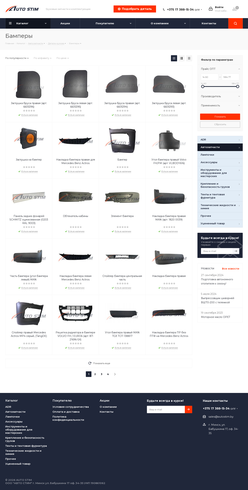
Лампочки (12, 416)
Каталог (11, 400)
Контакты (106, 411)
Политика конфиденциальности (68, 418)
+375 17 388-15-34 (183, 9)
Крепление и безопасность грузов (24, 439)
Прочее (10, 458)
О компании (108, 406)
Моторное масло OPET (215, 317)
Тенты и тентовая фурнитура (26, 445)
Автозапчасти (15, 411)
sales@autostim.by (221, 416)
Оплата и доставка (66, 411)
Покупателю (62, 400)
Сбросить (220, 124)
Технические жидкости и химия (23, 452)
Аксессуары (13, 421)
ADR (8, 406)
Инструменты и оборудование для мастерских (18, 429)
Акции (104, 400)
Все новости (230, 268)
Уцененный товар (17, 463)
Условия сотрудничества (70, 406)
